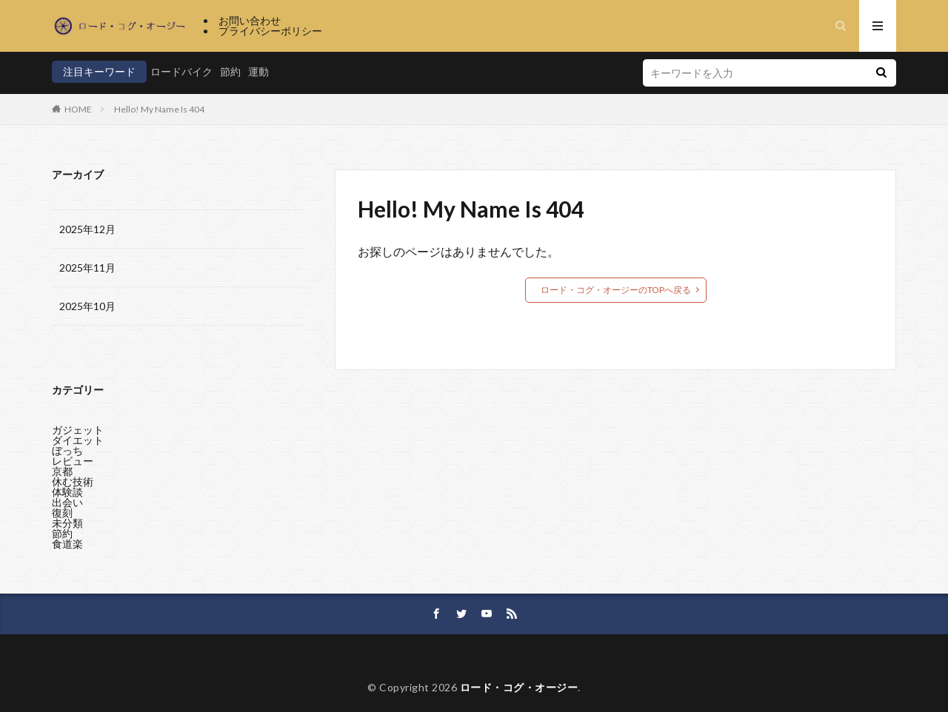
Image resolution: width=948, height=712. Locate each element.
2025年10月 (87, 306)
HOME (78, 109)
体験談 (67, 488)
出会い (67, 498)
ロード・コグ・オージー (519, 687)
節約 (230, 71)
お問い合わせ (249, 20)
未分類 (67, 519)
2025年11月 (87, 267)
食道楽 (67, 540)
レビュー (72, 457)
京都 (62, 467)
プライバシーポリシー (270, 30)
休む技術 (72, 477)
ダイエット (78, 436)
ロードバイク (181, 71)
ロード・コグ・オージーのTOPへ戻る (616, 289)
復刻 (62, 509)
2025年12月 (87, 229)
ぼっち (67, 446)
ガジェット (78, 426)
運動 (258, 71)
